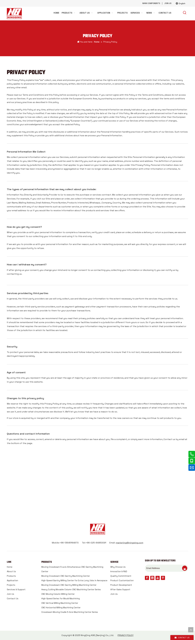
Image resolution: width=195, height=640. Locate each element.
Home (9, 567)
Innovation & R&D (118, 571)
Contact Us (12, 598)
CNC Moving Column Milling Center (58, 594)
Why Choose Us (118, 567)
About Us (11, 571)
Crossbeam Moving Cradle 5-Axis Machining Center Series (69, 612)
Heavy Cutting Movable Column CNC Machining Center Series (71, 589)
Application (12, 580)
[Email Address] (163, 568)
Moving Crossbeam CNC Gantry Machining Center (65, 576)
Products (11, 576)
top (190, 629)
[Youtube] (158, 578)
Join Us (10, 594)
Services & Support (16, 589)
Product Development (121, 585)
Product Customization (122, 580)
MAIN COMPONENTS (151, 3)
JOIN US (167, 3)
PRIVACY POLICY (126, 635)
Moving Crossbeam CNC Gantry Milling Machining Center (68, 585)
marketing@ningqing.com (129, 542)
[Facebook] (147, 578)
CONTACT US (97, 493)
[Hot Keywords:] (184, 12)
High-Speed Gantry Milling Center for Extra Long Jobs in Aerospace (74, 580)
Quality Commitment (120, 576)
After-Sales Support (120, 589)
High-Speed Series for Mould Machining (60, 598)
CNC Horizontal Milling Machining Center (61, 607)
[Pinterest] (163, 578)
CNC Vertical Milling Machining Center (59, 603)
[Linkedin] (152, 578)
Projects (11, 585)
